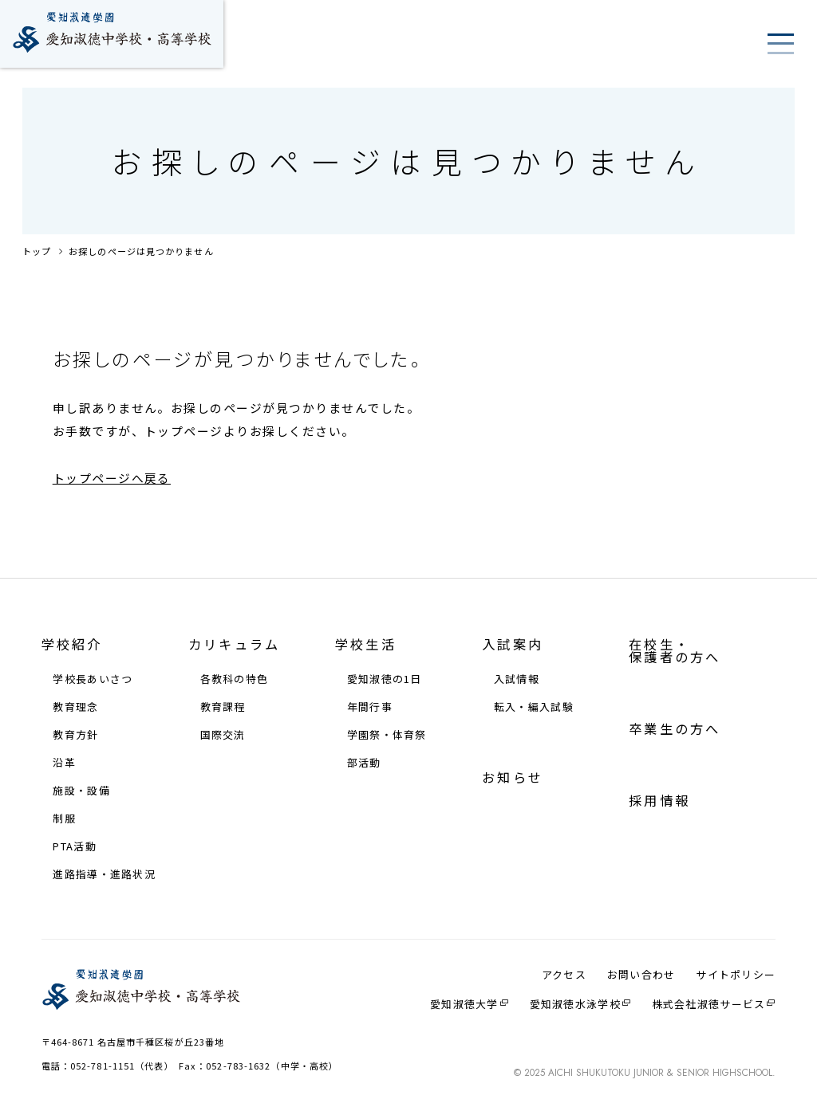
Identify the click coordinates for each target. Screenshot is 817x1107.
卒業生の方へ (674, 728)
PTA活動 (74, 847)
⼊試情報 (516, 679)
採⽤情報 (659, 800)
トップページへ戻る (112, 477)
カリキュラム (234, 644)
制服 (64, 819)
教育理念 (75, 707)
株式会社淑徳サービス (709, 1004)
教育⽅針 (75, 735)
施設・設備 (81, 791)
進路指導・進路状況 (104, 875)
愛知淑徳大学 (464, 1004)
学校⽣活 (366, 644)
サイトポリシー (736, 975)
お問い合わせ (641, 975)
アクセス (564, 975)
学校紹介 (72, 644)
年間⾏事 (370, 707)
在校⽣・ (674, 650)
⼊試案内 (512, 644)
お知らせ (512, 777)
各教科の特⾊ (234, 679)
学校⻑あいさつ (92, 679)
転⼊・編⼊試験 (534, 707)
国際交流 (223, 735)
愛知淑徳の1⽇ (384, 679)
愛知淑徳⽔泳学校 (575, 1004)
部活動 (364, 763)
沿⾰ (64, 763)
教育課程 (223, 707)
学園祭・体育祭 (387, 735)
